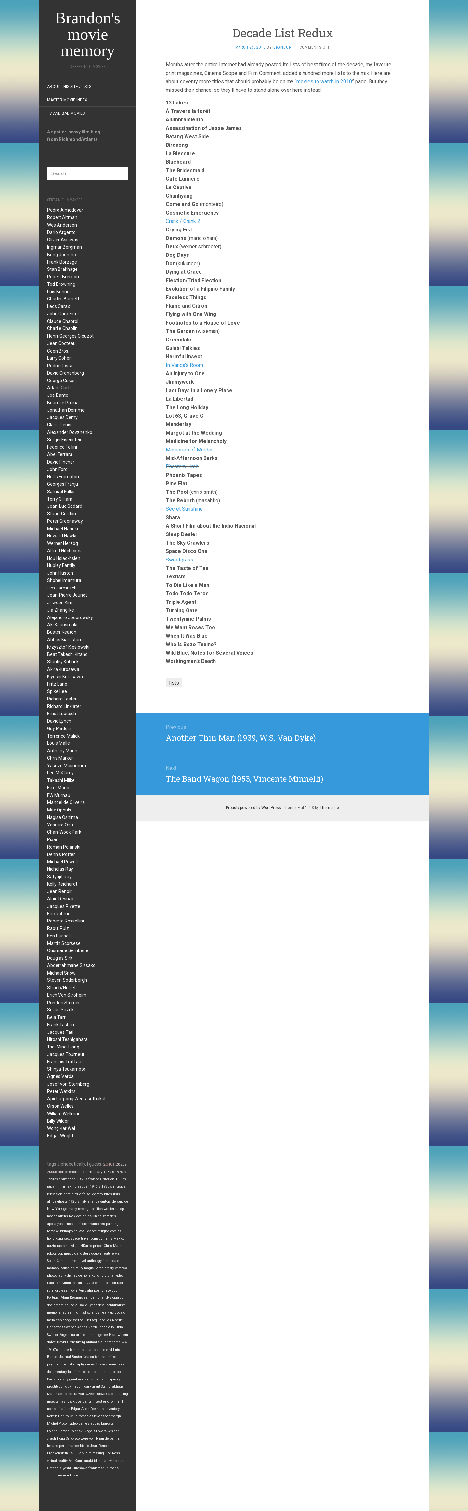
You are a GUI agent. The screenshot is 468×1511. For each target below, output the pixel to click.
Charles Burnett (63, 298)
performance (69, 1446)
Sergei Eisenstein (65, 439)
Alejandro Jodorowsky (70, 617)
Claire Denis (59, 424)
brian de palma (108, 1438)
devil (102, 1305)
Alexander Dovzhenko (69, 432)
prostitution (55, 1386)
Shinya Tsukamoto (66, 1069)
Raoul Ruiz (58, 928)
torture (64, 1350)
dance (92, 1231)
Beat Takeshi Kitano (67, 654)
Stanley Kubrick (63, 661)
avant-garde (107, 1201)
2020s (121, 1164)
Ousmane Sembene (67, 950)
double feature (102, 1253)
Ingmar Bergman (64, 247)
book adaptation (104, 1283)
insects (52, 1401)
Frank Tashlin (60, 1024)
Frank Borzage (62, 262)
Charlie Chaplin (62, 328)
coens (114, 1468)
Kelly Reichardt (62, 884)
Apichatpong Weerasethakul (76, 1098)
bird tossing (94, 1453)
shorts (74, 1172)
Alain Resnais (61, 898)
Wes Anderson (62, 225)
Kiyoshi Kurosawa (65, 676)
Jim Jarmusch (62, 587)
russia (71, 1224)
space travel (80, 1238)
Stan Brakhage (62, 269)
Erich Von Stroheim (66, 995)
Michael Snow (61, 973)
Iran (79, 1283)
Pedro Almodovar (65, 210)
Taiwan (79, 1394)
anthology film (98, 1261)
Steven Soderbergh (67, 980)
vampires (97, 1224)
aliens (63, 1216)
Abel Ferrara (59, 454)
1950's (120, 1179)
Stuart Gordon (61, 513)
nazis (51, 1246)
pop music (65, 1253)
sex (67, 1238)
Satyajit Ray (59, 876)
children (83, 1224)
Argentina (67, 1335)
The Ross (112, 1453)
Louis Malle (58, 743)
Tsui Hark (76, 1453)
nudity (98, 1379)
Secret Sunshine (184, 509)
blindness (77, 1350)
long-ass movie (66, 1290)
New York (54, 1209)
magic (89, 1268)
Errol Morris (59, 787)
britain (68, 1194)
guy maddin (74, 1386)
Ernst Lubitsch (61, 713)
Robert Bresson (63, 276)
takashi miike (105, 1357)
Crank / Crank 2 (183, 221)
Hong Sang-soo (68, 1438)
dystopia (112, 1298)
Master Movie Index (67, 100)
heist (101, 1409)
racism (62, 1246)
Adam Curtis (60, 387)
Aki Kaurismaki (62, 624)
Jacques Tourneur (65, 1054)
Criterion (107, 1179)
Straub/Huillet (61, 987)
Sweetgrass (179, 560)
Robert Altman (62, 217)
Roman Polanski (63, 847)
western (110, 1209)
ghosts (62, 1201)
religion (104, 1231)
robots (52, 1253)
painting (112, 1224)
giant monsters (81, 1379)
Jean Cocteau (61, 343)
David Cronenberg (65, 373)
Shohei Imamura (64, 580)
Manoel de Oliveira (66, 802)
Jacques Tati (60, 1032)
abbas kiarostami (104, 1423)
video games (79, 1423)
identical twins (105, 1461)
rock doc (75, 1216)
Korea (99, 1268)
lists (116, 1194)
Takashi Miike (61, 780)
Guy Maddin (59, 728)
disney (72, 1275)
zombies (109, 1216)
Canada (63, 1261)
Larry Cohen (59, 358)
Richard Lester (62, 698)
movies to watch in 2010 (324, 81)
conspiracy (112, 1379)
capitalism (62, 1409)
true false (82, 1194)
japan (52, 1187)
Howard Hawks (62, 535)
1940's (95, 1187)
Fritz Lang (57, 683)
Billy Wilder (58, 1121)
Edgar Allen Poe (83, 1409)
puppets (119, 1372)
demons (84, 1275)
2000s (52, 1172)
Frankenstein (57, 1453)
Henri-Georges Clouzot (70, 336)
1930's (106, 1187)
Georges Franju (62, 484)
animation (67, 1179)
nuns (121, 1461)
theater (115, 1261)
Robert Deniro (58, 1416)
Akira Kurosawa (63, 669)
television (54, 1194)
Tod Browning (61, 284)
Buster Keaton (61, 632)
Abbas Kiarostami (65, 639)
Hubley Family (61, 565)
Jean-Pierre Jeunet (67, 595)
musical (120, 1187)
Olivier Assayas (62, 239)
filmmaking (67, 1187)
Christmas (55, 1327)
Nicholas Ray (60, 869)
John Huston (60, 572)
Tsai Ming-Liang (63, 1046)
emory (109, 1268)
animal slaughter (99, 1342)
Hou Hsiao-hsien (63, 558)
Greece (52, 1468)
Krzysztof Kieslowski (68, 647)
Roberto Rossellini (65, 920)
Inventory (113, 1409)
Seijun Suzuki (61, 1009)
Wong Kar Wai (61, 1128)
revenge (84, 1209)
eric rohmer (112, 1401)
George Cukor (61, 380)
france (93, 1179)
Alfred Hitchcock (64, 550)
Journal (65, 1357)
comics (115, 1231)
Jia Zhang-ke (60, 610)
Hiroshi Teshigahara (67, 1039)
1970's (120, 1172)
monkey (62, 1379)
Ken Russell (59, 935)
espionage (64, 1320)
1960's (82, 1179)
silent (92, 1201)
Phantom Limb (182, 467)
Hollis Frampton (63, 476)
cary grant (92, 1386)
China (97, 1216)
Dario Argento (61, 232)
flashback (67, 1401)
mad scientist (89, 1312)
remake (53, 1231)
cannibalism (116, 1305)
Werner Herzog (62, 543)
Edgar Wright (60, 1135)
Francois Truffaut (65, 1061)
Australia (86, 1290)
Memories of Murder (189, 450)
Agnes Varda (60, 1076)
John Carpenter (63, 313)
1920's (74, 1201)
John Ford (57, 469)
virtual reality (57, 1461)
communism (56, 1475)
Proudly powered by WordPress (253, 807)
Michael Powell (62, 861)
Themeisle (329, 807)
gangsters (82, 1253)
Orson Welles (60, 1106)
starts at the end (99, 1350)
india (73, 1305)
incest (97, 1401)
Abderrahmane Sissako (71, 965)
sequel (83, 1187)
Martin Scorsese (64, 943)
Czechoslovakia (98, 1394)
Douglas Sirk (59, 958)
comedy (96, 1238)
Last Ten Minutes (61, 1283)
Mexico (118, 1238)
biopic (84, 1446)
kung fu (98, 1275)
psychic (53, 1364)
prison (98, 1246)
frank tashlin (98, 1468)
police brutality (71, 1268)
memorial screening (62, 1312)
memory (53, 1268)
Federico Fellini (62, 447)
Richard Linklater (64, 706)
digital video (114, 1275)
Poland (52, 1431)
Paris (51, 1379)
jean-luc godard (113, 1312)
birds (108, 1194)
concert (87, 1372)
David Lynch (59, 721)
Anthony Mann (62, 750)
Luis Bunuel (59, 291)
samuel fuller (94, 1298)
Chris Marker (60, 758)
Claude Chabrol (62, 321)
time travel (78, 1261)
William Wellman (64, 1113)
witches (121, 1268)
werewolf (88, 1438)
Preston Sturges (64, 1002)
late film (74, 1372)
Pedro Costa (59, 365)
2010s (109, 1164)
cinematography (72, 1364)
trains (107, 1238)
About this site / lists (69, 86)
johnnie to (106, 1327)
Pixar (52, 839)
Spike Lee (57, 691)
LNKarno (85, 1246)
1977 (87, 1283)
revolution (111, 1290)
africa (51, 1201)
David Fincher (60, 461)
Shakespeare (106, 1364)
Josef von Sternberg (68, 1084)
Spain (51, 1261)
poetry (98, 1290)
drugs (87, 1216)
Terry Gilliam (59, 499)
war (118, 1253)
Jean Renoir (59, 891)
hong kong (55, 1238)
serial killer (103, 1372)
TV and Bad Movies (66, 113)
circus (90, 1364)
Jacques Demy (62, 417)
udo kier (73, 1475)
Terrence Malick (63, 736)
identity (97, 1194)
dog (50, 1305)
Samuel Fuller (61, 491)
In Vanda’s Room (184, 365)
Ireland (52, 1446)
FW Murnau (58, 795)
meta (51, 1320)
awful (73, 1246)
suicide (122, 1201)
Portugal (53, 1298)
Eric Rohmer (59, 913)
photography (56, 1275)
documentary (91, 1172)
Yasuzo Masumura (66, 765)
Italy (83, 1201)
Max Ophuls (59, 809)
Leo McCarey (60, 772)
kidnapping (69, 1231)
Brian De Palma (63, 402)
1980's (108, 1172)
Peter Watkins (61, 1091)
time (117, 1342)
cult (122, 1298)
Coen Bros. (58, 350)
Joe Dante (57, 395)
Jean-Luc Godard (64, 506)
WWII (82, 1231)
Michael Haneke (63, 528)
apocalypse (56, 1224)
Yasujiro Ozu (60, 824)
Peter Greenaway (65, 521)
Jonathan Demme (65, 410)
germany (70, 1209)
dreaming (61, 1305)
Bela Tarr (56, 1017)
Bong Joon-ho (61, 254)
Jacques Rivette (63, 906)
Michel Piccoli (58, 1423)
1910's (52, 1350)
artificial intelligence (92, 1335)
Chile (74, 1416)
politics (97, 1209)
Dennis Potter (61, 854)
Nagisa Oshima (62, 817)
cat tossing (119, 1394)
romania (85, 1416)
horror (63, 1172)
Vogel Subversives (98, 1431)
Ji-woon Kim (59, 602)
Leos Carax (58, 306)
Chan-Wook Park (64, 832)
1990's (52, 1179)
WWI (125, 1342)
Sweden (70, 1327)
